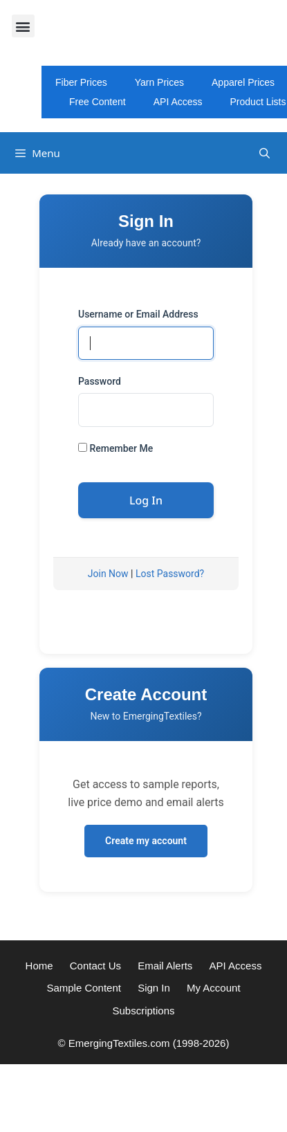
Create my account (146, 840)
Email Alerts (165, 965)
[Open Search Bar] (264, 153)
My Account (214, 988)
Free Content (97, 101)
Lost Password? (170, 573)
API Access (178, 101)
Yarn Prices (159, 82)
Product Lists (258, 101)
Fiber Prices (81, 82)
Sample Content (83, 988)
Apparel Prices (243, 82)
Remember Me (115, 448)
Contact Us (95, 965)
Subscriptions (143, 1010)
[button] (23, 26)
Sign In (154, 988)
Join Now (108, 573)
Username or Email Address (138, 314)
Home (39, 965)
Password (99, 381)
